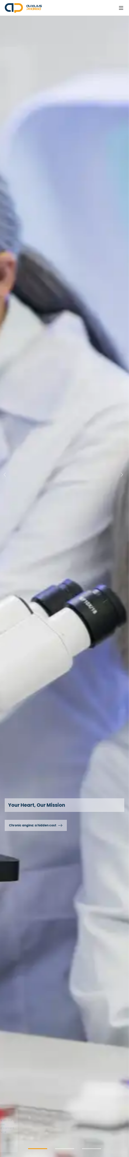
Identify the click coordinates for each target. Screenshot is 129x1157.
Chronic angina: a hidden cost (36, 825)
